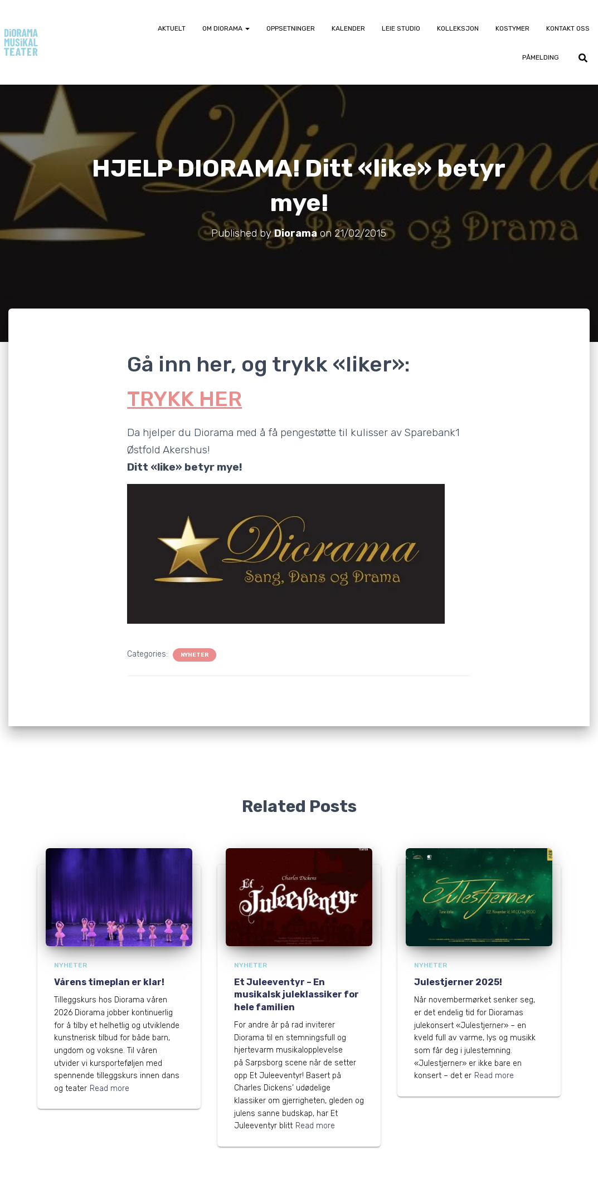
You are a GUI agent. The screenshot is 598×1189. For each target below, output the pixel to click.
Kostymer (512, 28)
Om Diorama (226, 28)
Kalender (348, 28)
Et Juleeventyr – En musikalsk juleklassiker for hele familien (296, 994)
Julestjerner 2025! (458, 982)
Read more (109, 1088)
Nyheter (194, 655)
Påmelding (540, 57)
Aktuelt (172, 28)
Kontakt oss (568, 28)
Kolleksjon (458, 28)
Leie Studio (401, 28)
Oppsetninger (290, 28)
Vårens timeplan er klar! (109, 982)
